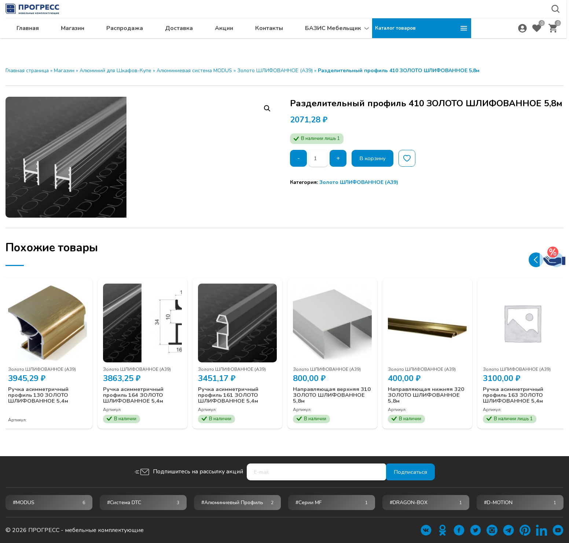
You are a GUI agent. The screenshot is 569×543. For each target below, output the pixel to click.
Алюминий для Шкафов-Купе (115, 70)
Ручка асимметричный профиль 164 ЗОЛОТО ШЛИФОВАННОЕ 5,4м (138, 390)
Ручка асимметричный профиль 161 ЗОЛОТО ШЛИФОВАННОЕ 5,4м (233, 390)
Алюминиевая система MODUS (194, 70)
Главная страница (27, 70)
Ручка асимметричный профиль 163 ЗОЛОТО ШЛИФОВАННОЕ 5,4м (518, 390)
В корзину (375, 158)
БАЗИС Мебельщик (432, 42)
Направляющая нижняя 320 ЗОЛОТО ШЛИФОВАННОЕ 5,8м (424, 390)
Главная (126, 42)
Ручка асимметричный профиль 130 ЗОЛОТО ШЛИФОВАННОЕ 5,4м (43, 390)
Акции (323, 42)
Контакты (368, 42)
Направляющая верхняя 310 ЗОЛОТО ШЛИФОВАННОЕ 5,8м (331, 390)
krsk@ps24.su (508, 24)
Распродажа (223, 42)
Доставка (278, 42)
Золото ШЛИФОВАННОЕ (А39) (275, 70)
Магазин (171, 42)
